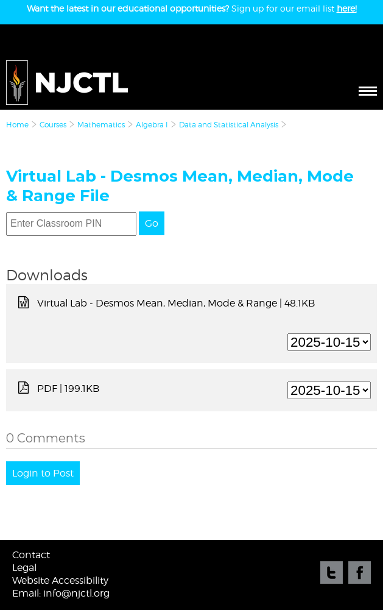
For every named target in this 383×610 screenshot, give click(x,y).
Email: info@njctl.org (61, 593)
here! (347, 8)
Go (151, 223)
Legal (24, 567)
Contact (31, 555)
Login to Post (43, 473)
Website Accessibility (60, 580)
